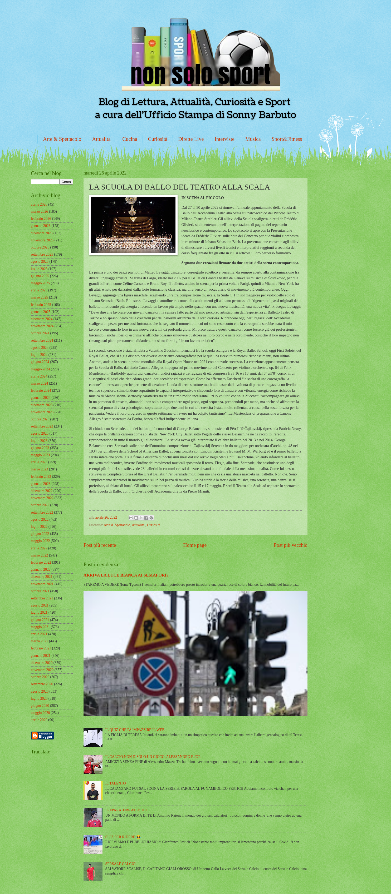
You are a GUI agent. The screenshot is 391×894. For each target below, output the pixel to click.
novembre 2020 (42, 670)
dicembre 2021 (41, 577)
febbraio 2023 (41, 477)
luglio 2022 (39, 527)
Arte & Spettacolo (62, 139)
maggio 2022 (40, 541)
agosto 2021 (39, 605)
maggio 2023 (40, 455)
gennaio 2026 (41, 226)
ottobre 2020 (40, 677)
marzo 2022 (39, 555)
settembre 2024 (42, 340)
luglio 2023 (39, 441)
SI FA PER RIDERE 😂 (123, 837)
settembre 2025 (42, 254)
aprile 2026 (39, 204)
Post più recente (100, 545)
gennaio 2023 (41, 484)
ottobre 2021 (40, 591)
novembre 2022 (42, 498)
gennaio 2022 (41, 570)
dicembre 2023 (41, 405)
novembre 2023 (42, 412)
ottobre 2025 (40, 247)
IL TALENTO (115, 783)
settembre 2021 (42, 598)
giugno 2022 (40, 534)
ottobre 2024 (40, 333)
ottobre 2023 (40, 419)
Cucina (129, 139)
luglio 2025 (39, 269)
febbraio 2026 (41, 219)
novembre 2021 (42, 584)
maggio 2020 (40, 713)
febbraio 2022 (41, 562)
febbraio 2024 (41, 391)
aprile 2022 (39, 548)
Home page (195, 545)
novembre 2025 (42, 240)
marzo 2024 (39, 383)
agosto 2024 (39, 348)
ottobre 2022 (40, 505)
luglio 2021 (39, 612)
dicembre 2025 (41, 233)
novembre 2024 (42, 326)
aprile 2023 (39, 462)
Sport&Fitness (287, 139)
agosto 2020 (39, 691)
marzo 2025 (39, 297)
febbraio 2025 (41, 305)
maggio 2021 (40, 627)
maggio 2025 (40, 283)
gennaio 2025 (41, 312)
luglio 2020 (39, 699)
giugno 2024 (40, 362)
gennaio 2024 (41, 398)
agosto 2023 (39, 433)
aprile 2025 (39, 290)
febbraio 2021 (41, 648)
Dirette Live (191, 139)
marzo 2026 (39, 211)
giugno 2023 (40, 448)
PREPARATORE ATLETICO (127, 810)
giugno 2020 (40, 706)
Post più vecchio (290, 545)
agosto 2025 (39, 262)
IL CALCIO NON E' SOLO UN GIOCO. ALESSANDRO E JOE (153, 757)
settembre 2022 (42, 512)
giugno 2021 (40, 620)
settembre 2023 (42, 426)
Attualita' (102, 139)
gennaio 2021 (41, 656)
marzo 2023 (39, 469)
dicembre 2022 (41, 491)
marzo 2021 (39, 641)
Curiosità (157, 139)
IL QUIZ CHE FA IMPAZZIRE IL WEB (135, 730)
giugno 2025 (40, 276)
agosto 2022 (39, 520)
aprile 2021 (39, 634)
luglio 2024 (39, 355)
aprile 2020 (39, 720)
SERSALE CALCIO (120, 864)
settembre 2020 (42, 684)
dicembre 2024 (41, 319)
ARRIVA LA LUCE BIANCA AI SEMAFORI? (126, 575)
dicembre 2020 (41, 663)
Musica (253, 139)
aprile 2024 (39, 376)
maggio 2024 (40, 369)
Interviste (224, 139)
